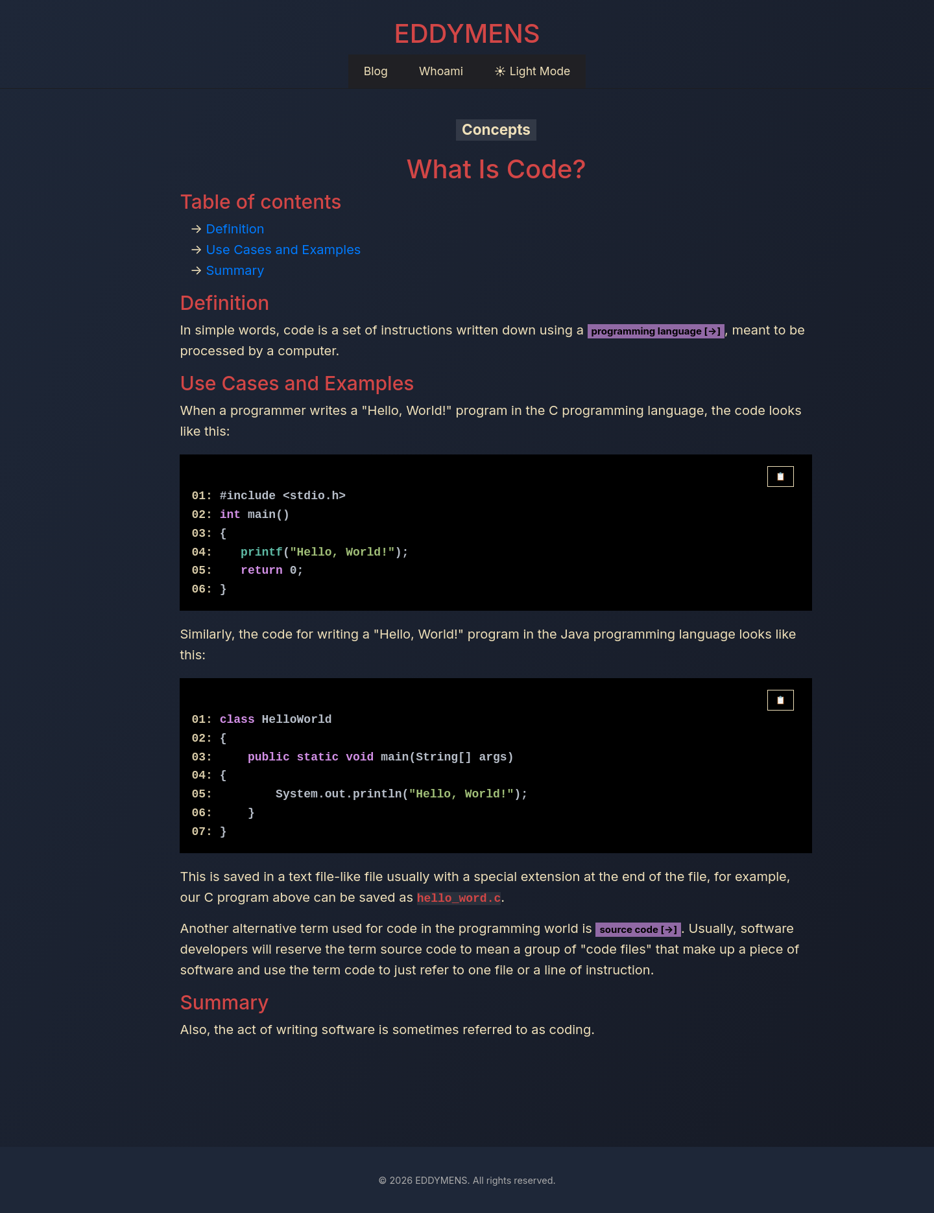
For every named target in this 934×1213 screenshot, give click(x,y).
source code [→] (638, 929)
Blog (376, 71)
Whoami (441, 71)
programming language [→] (656, 331)
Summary (235, 270)
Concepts (496, 129)
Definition (235, 229)
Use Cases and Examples (283, 249)
